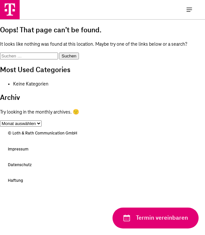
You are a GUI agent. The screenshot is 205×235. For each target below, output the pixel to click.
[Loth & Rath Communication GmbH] (10, 9)
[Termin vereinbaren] (155, 218)
